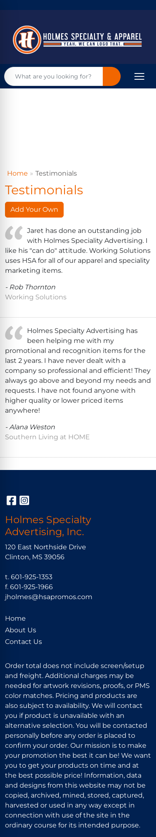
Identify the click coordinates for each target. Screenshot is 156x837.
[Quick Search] (53, 76)
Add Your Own (34, 209)
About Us (20, 630)
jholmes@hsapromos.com (48, 597)
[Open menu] (139, 76)
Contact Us (23, 642)
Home (17, 173)
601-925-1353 (31, 577)
